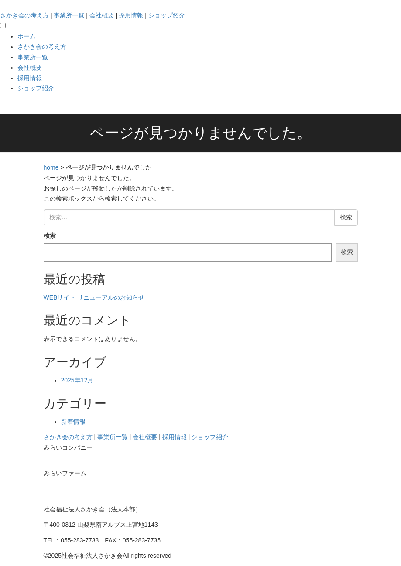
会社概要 (101, 15)
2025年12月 (77, 380)
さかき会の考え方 (24, 15)
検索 (50, 235)
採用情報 (131, 15)
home (51, 167)
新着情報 (73, 421)
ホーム (26, 36)
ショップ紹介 (166, 15)
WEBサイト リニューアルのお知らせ (94, 297)
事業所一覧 (69, 15)
